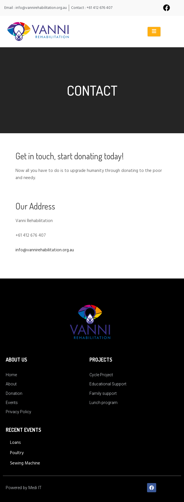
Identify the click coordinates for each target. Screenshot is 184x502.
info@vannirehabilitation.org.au (44, 250)
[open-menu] (154, 32)
